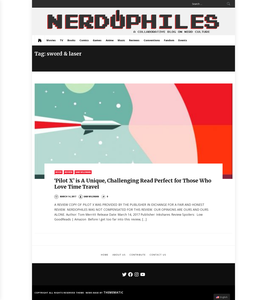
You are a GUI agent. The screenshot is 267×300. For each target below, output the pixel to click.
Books (71, 40)
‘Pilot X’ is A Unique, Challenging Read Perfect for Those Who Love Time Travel (132, 183)
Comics (84, 40)
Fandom (169, 40)
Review (69, 172)
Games (97, 40)
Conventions (152, 40)
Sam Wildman (83, 172)
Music (121, 40)
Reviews (134, 40)
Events (182, 40)
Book (59, 172)
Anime (110, 40)
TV (61, 40)
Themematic (113, 292)
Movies (51, 40)
